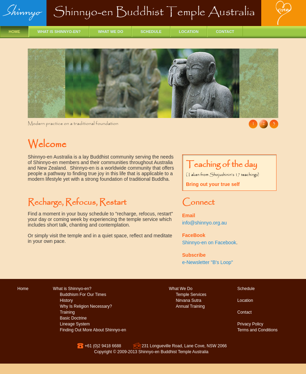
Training (67, 312)
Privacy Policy (250, 324)
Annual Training (190, 306)
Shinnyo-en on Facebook (209, 242)
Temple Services (191, 294)
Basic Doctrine (73, 318)
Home (14, 31)
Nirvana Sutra (188, 300)
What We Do (181, 288)
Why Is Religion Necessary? (86, 306)
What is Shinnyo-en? (58, 31)
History (66, 300)
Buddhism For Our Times (83, 294)
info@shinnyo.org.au (204, 223)
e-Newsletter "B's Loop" (207, 262)
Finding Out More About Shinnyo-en (93, 330)
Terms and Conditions (257, 330)
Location (189, 31)
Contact (225, 31)
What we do (110, 31)
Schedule (151, 31)
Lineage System (75, 324)
